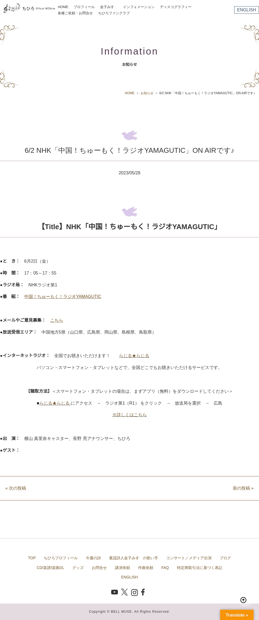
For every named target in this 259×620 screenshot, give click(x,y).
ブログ (225, 558)
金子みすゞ (109, 7)
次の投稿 (15, 488)
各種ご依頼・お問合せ (75, 13)
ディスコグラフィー (176, 7)
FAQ (165, 567)
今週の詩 (93, 558)
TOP (32, 558)
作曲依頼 (145, 567)
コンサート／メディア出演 (189, 558)
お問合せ (99, 567)
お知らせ (147, 93)
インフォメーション (139, 7)
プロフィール (84, 7)
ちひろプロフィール (61, 558)
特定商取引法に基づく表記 (199, 567)
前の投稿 (243, 488)
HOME (63, 7)
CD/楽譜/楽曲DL (50, 567)
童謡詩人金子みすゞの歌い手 (133, 558)
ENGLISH (246, 10)
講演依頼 (122, 567)
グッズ (78, 567)
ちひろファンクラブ (114, 13)
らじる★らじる (134, 355)
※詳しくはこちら (129, 414)
